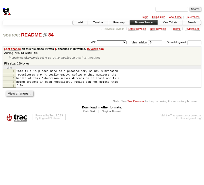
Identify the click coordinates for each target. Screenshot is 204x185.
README (31, 35)
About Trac (175, 17)
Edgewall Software (49, 122)
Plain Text (89, 115)
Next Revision (158, 28)
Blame (176, 28)
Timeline (98, 22)
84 (50, 35)
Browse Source (143, 22)
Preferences (193, 17)
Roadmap (118, 22)
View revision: (140, 42)
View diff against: (184, 42)
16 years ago (95, 48)
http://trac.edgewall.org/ (188, 122)
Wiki (80, 22)
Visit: (93, 42)
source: (11, 35)
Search (192, 22)
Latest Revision (137, 28)
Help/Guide (158, 17)
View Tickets (170, 22)
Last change (12, 48)
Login (145, 17)
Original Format (111, 115)
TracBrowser (135, 105)
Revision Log (192, 28)
